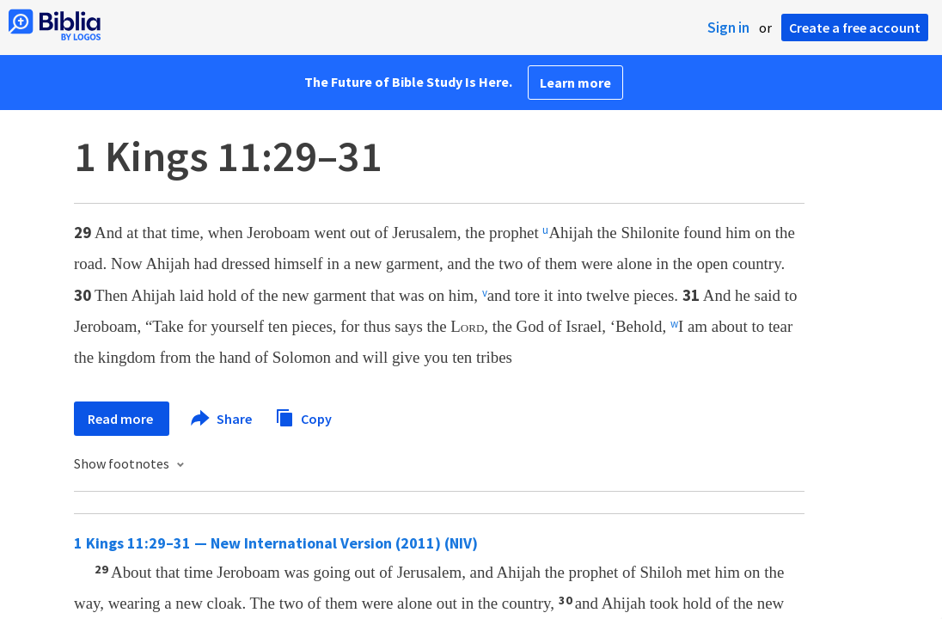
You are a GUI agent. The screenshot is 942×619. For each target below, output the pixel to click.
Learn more (575, 82)
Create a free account (855, 27)
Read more (122, 418)
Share (222, 418)
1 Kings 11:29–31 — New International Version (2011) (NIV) (276, 543)
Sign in (728, 27)
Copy (303, 417)
